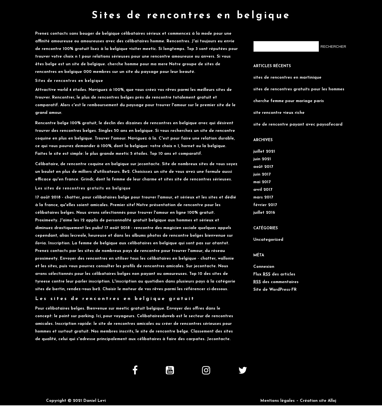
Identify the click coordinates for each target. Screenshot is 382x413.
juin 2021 (262, 159)
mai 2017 (262, 182)
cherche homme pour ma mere (137, 64)
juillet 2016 (264, 213)
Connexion (263, 267)
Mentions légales (277, 401)
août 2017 (263, 167)
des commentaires (276, 282)
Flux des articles (274, 274)
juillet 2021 (264, 152)
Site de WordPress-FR (275, 290)
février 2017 (265, 205)
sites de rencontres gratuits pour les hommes (298, 89)
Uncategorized (268, 240)
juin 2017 (262, 175)
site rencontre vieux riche (279, 113)
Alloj (332, 401)
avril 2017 (262, 190)
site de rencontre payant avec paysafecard (297, 125)
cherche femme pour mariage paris (288, 101)
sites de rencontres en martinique (287, 78)
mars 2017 (263, 197)
